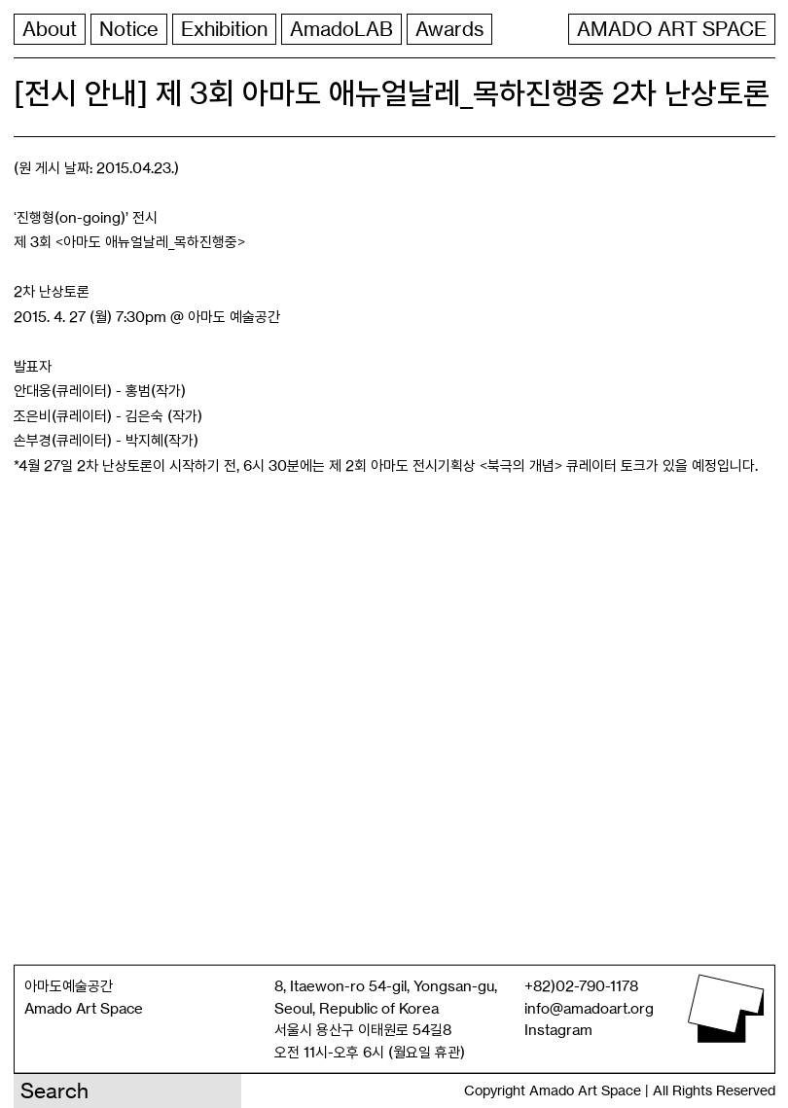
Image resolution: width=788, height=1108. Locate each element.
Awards (449, 29)
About (49, 29)
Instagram (558, 1029)
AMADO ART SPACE (672, 29)
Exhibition (224, 29)
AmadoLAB (341, 29)
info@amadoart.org (589, 1007)
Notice (129, 29)
